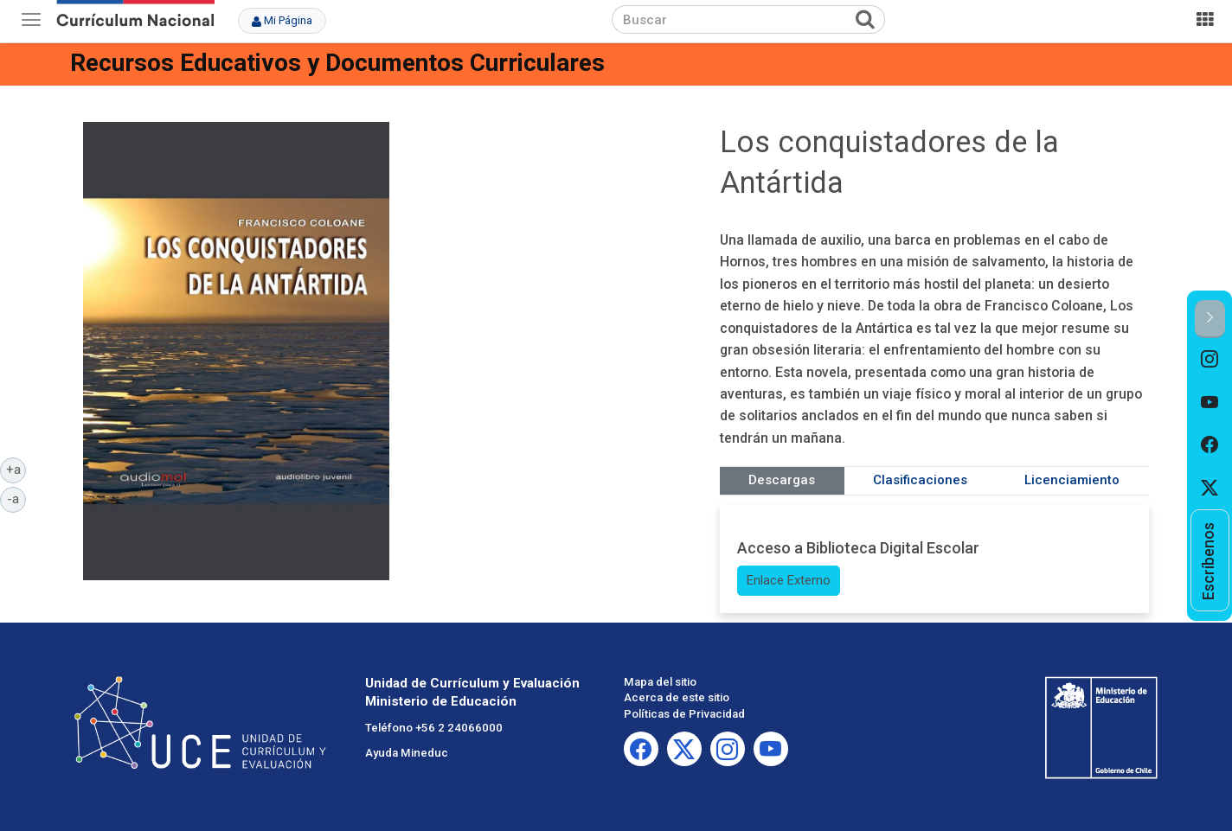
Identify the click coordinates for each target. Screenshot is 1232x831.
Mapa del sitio (660, 681)
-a (16, 498)
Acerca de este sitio (676, 697)
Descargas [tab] (781, 480)
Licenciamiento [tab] (1072, 480)
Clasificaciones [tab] (920, 480)
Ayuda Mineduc (406, 752)
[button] (1210, 318)
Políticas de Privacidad (684, 713)
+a (16, 468)
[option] (1209, 359)
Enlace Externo (789, 580)
